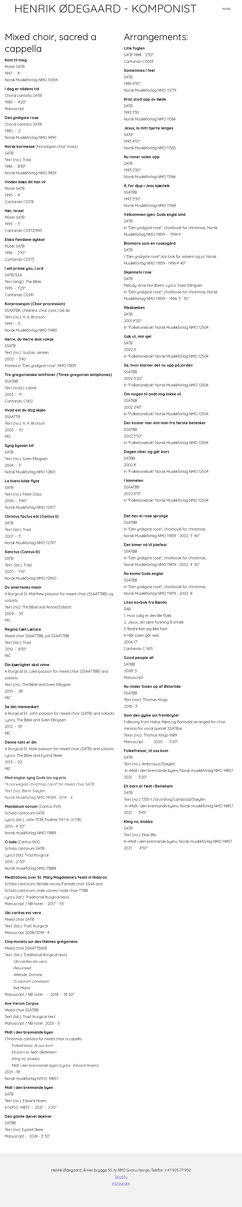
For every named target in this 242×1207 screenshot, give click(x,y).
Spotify (121, 1176)
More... (227, 9)
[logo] (105, 8)
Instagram (121, 1183)
